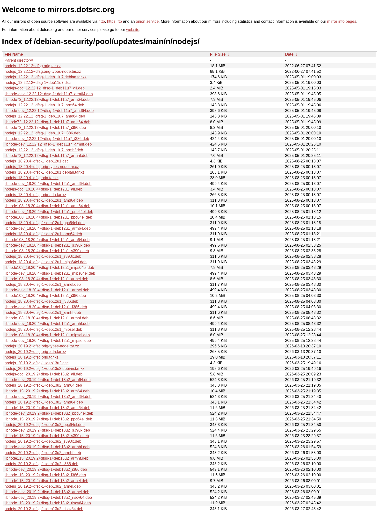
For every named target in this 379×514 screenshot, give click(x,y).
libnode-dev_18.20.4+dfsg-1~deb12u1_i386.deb (46, 307)
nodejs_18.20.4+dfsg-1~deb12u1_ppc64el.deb (45, 223)
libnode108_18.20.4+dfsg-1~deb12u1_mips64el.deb (49, 267)
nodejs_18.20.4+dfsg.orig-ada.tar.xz (35, 195)
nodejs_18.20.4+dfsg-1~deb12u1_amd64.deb (44, 200)
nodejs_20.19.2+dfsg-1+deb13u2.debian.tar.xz (44, 369)
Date (289, 54)
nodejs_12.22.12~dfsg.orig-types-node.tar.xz (43, 71)
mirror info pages (341, 21)
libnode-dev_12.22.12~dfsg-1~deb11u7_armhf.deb (48, 144)
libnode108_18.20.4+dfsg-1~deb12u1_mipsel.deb (47, 335)
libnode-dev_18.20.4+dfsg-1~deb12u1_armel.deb (47, 290)
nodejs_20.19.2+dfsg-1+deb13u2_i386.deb (41, 464)
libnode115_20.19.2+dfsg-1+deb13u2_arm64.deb (47, 391)
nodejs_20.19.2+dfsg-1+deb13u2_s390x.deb (43, 441)
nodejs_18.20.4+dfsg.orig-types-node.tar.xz (42, 167)
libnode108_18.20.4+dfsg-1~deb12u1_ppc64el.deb (48, 217)
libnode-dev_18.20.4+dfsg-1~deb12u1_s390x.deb (47, 245)
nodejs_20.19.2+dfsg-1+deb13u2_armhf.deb (43, 453)
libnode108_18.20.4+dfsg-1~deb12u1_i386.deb (45, 296)
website (132, 30)
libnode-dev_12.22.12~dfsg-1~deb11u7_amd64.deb (49, 111)
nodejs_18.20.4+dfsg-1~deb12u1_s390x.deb (43, 256)
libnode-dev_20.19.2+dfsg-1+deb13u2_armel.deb (47, 492)
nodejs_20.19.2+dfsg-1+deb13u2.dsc (36, 363)
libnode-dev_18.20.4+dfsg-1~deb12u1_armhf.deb (47, 324)
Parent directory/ (19, 60)
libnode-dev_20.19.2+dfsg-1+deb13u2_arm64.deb (48, 380)
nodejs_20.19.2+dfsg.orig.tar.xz (31, 357)
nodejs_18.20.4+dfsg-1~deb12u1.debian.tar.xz (44, 172)
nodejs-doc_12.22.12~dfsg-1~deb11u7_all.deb (45, 88)
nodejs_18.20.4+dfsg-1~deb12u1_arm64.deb (43, 234)
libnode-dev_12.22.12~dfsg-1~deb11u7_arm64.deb (49, 94)
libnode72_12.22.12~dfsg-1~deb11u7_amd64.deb (47, 122)
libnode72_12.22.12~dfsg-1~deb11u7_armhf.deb (46, 156)
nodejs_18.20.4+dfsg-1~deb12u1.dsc (36, 161)
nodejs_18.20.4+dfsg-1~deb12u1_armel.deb (43, 284)
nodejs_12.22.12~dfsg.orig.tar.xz (33, 66)
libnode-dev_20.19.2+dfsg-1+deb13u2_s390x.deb (47, 430)
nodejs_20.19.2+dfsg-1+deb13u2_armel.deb (43, 486)
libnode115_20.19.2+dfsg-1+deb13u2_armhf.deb (46, 458)
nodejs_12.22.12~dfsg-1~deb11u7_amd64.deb (45, 116)
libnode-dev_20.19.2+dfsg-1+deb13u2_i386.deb (46, 469)
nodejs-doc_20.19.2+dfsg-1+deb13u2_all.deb (43, 374)
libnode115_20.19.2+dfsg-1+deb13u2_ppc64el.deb (48, 419)
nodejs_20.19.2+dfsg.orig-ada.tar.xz (35, 352)
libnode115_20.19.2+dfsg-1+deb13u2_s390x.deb (47, 436)
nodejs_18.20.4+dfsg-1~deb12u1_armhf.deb (43, 312)
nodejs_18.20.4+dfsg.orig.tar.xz (31, 178)
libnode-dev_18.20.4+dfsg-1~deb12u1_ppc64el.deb (49, 212)
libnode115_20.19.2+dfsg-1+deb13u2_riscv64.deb (48, 503)
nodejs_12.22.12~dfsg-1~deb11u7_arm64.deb (44, 105)
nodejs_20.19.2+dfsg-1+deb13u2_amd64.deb (44, 402)
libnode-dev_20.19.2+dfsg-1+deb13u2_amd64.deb (48, 397)
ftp (119, 21)
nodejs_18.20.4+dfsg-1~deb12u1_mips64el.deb (46, 262)
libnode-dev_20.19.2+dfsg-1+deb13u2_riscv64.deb (48, 497)
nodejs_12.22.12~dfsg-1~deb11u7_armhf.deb (44, 150)
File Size (218, 54)
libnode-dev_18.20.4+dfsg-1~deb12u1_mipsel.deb (48, 340)
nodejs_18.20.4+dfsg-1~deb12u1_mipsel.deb (43, 329)
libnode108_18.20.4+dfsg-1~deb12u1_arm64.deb (47, 240)
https (111, 21)
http (101, 21)
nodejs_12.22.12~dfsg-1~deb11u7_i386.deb (42, 133)
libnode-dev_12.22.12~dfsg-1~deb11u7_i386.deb (47, 139)
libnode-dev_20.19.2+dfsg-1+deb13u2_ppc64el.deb (49, 413)
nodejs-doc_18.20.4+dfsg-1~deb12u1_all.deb (43, 189)
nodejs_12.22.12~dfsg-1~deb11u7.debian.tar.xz (46, 77)
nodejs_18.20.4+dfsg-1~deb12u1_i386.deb (41, 301)
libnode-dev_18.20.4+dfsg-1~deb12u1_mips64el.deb (50, 273)
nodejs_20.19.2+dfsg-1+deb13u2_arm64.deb (43, 385)
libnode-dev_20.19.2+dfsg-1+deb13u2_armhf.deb (47, 447)
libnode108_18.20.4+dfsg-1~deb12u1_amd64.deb (47, 206)
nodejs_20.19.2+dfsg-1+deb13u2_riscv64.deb (44, 509)
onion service (147, 21)
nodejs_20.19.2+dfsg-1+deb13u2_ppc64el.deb (45, 425)
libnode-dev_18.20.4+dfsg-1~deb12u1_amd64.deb (48, 184)
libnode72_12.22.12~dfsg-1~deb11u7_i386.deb (45, 127)
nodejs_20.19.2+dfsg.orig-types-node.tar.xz (42, 346)
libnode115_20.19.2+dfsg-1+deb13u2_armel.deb (46, 481)
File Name (14, 54)
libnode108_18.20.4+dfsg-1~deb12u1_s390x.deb (47, 251)
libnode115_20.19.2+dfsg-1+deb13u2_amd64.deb (47, 408)
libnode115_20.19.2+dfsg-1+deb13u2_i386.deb (45, 475)
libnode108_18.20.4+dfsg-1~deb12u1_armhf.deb (46, 318)
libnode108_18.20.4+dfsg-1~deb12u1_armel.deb (46, 279)
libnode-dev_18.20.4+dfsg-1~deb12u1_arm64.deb (48, 228)
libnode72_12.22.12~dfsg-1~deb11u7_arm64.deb (47, 99)
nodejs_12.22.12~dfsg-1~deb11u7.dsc (38, 83)
